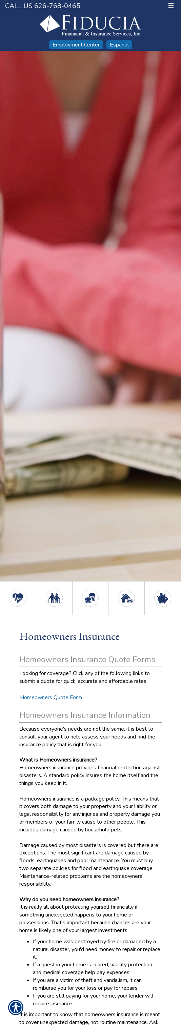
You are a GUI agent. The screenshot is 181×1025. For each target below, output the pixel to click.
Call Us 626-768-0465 (42, 6)
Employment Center (76, 44)
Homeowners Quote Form (51, 697)
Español (119, 44)
